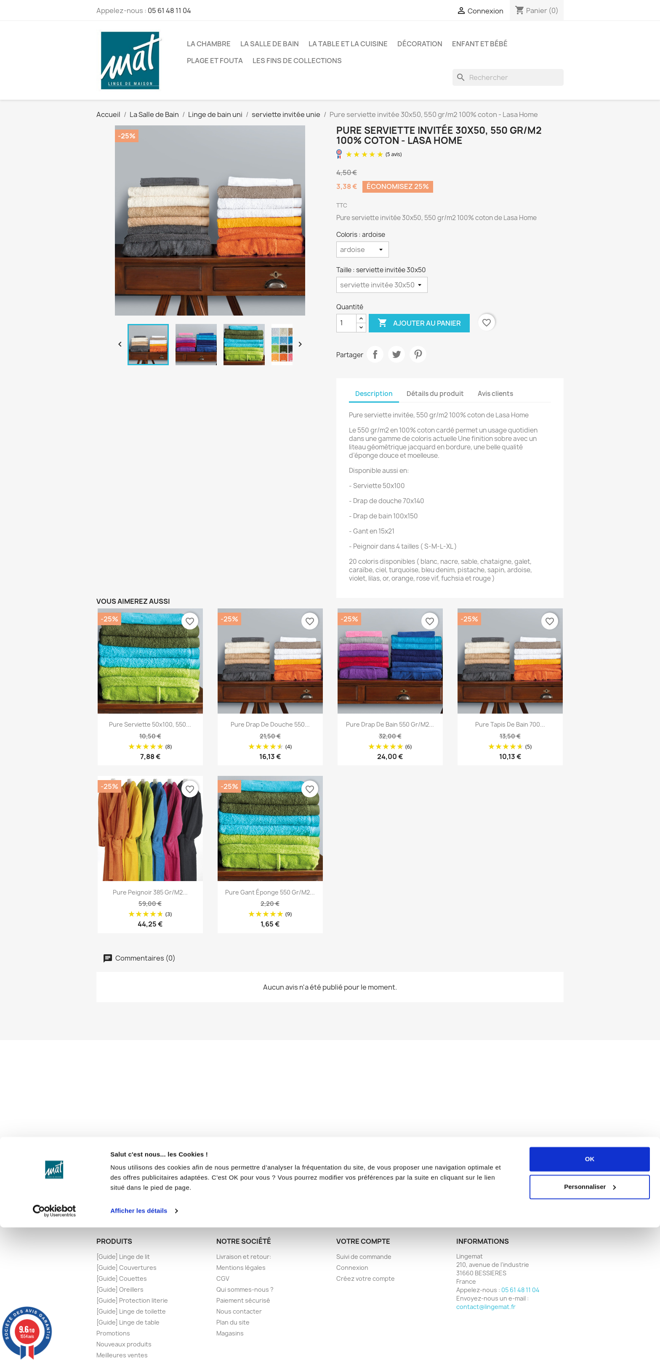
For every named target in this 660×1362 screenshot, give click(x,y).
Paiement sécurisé (243, 1300)
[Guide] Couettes (121, 1278)
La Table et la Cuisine (348, 43)
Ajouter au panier (419, 323)
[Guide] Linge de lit (123, 1257)
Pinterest (418, 354)
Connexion (352, 1268)
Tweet (396, 354)
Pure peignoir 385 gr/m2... (150, 892)
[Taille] (382, 285)
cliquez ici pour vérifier (402, 1181)
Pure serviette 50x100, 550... (150, 724)
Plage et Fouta (215, 60)
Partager (375, 354)
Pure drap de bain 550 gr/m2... (390, 724)
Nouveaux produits (124, 1344)
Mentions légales (241, 1268)
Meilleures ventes (122, 1355)
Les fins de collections (297, 60)
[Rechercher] (508, 77)
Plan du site (233, 1322)
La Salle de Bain (269, 43)
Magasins (230, 1333)
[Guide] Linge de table (128, 1322)
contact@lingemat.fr (486, 1307)
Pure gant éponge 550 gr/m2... (270, 892)
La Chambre (209, 43)
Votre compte (363, 1241)
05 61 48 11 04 (169, 10)
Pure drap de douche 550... (270, 724)
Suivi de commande (363, 1257)
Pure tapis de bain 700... (510, 724)
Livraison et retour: (243, 1257)
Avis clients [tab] (495, 393)
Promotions (113, 1333)
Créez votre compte (365, 1278)
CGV (222, 1278)
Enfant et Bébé (480, 43)
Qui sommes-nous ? (245, 1289)
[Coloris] (362, 250)
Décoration (419, 43)
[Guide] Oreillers (120, 1289)
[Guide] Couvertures (126, 1268)
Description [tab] (374, 393)
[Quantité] (346, 323)
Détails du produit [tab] (435, 393)
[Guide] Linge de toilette (131, 1311)
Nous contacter (239, 1311)
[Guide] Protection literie (132, 1300)
